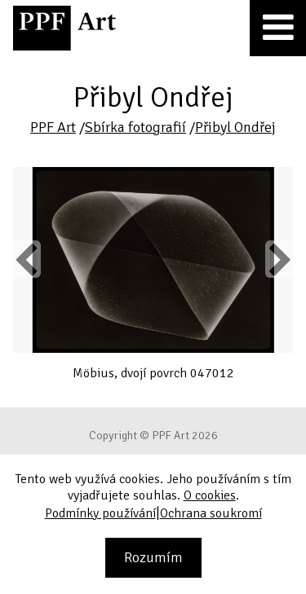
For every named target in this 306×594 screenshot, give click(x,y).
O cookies (210, 495)
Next (278, 259)
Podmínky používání (100, 513)
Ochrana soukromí (211, 513)
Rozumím (153, 557)
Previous (27, 259)
